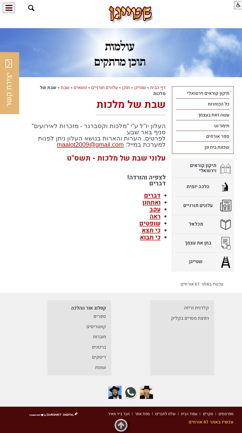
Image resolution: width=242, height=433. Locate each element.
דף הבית (158, 87)
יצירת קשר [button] (9, 83)
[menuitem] (203, 93)
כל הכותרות (218, 104)
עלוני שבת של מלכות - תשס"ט (116, 158)
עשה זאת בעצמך (213, 115)
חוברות (99, 336)
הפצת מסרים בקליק (190, 318)
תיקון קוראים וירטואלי (208, 93)
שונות (100, 367)
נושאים (80, 87)
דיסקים (99, 357)
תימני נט (221, 125)
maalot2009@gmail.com (90, 144)
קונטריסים (96, 326)
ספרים (99, 316)
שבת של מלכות (131, 104)
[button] (31, 8)
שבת (65, 87)
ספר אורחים (217, 136)
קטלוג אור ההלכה (88, 308)
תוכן (126, 87)
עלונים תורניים (104, 87)
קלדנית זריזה (196, 307)
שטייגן (140, 87)
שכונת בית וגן (217, 147)
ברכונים (99, 347)
